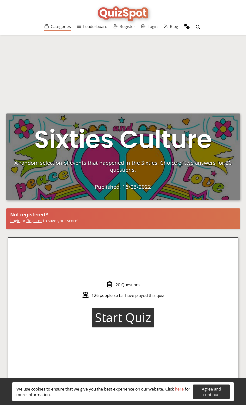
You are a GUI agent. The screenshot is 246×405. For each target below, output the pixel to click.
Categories (57, 26)
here (179, 389)
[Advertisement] (123, 71)
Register (124, 26)
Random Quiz (187, 27)
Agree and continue (211, 391)
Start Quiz (123, 317)
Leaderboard (92, 26)
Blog (170, 26)
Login (149, 26)
